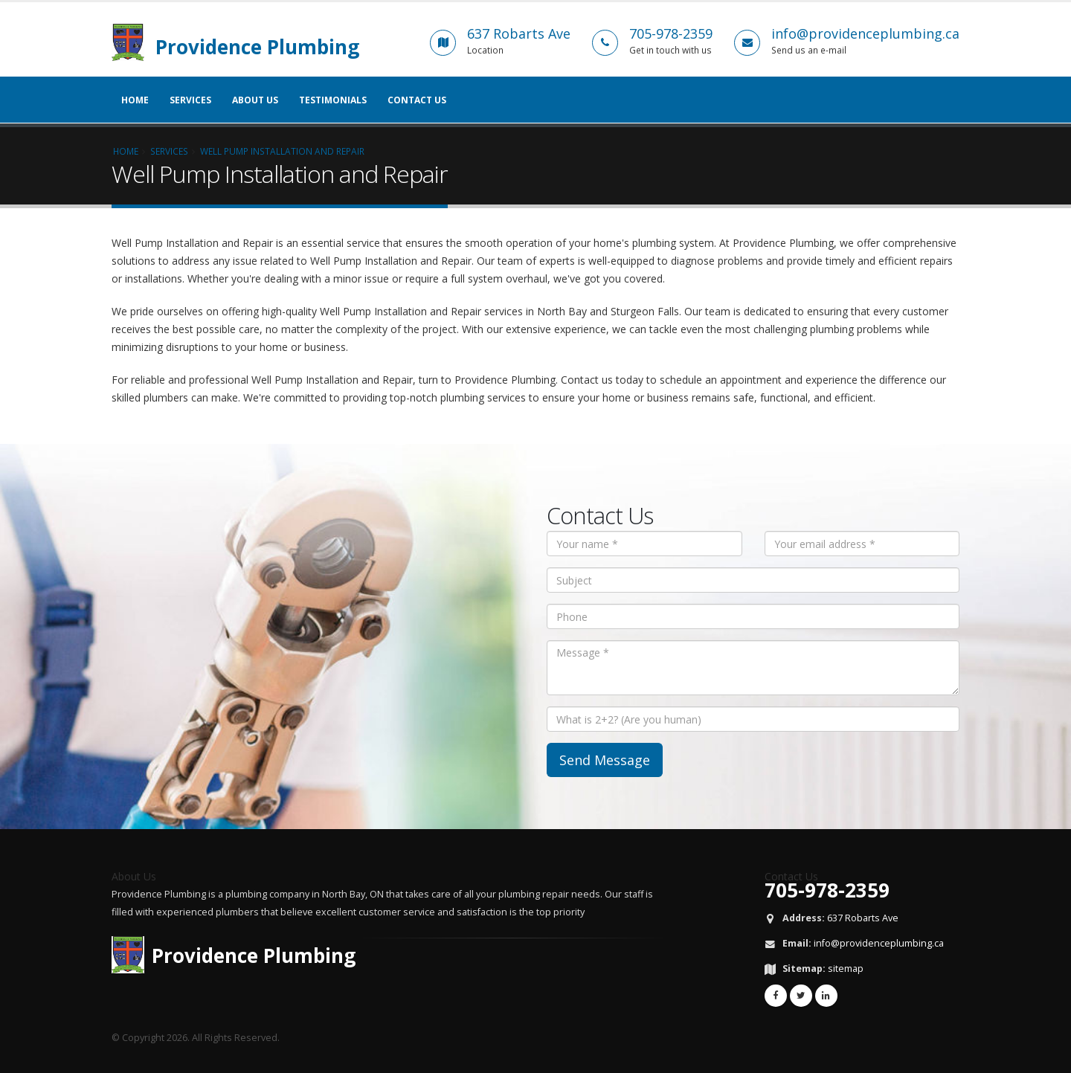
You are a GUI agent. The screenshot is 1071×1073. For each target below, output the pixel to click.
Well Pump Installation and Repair (282, 151)
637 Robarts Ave (862, 918)
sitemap (845, 968)
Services (190, 100)
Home (135, 100)
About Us (255, 100)
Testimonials (333, 100)
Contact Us (416, 100)
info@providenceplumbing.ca (879, 943)
